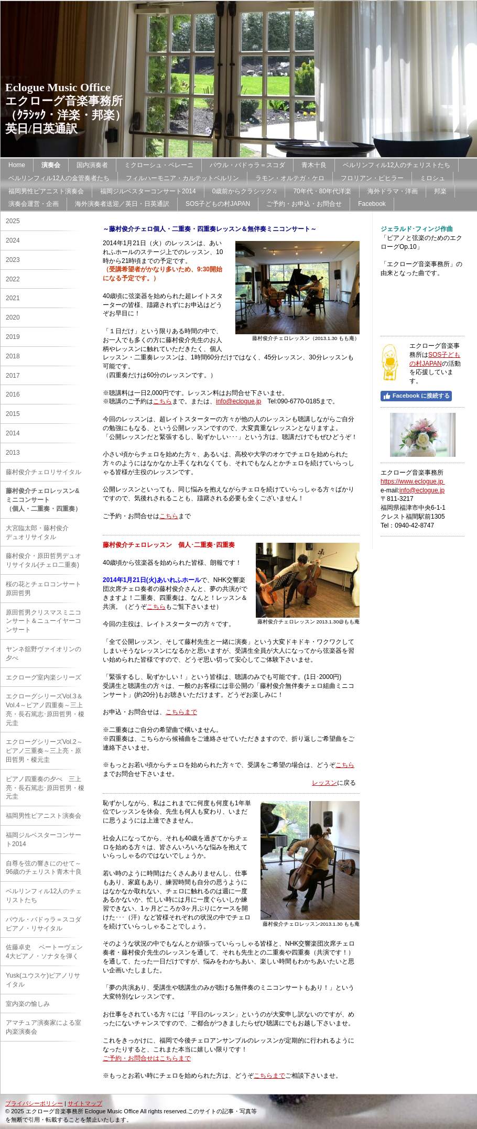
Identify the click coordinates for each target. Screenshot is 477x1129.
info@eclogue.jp (238, 401)
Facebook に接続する (416, 396)
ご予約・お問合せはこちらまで (147, 1058)
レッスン (324, 782)
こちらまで (181, 712)
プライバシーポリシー (34, 1103)
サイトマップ (85, 1103)
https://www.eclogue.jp (413, 481)
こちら (162, 401)
